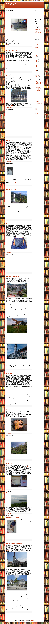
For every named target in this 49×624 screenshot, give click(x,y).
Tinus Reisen (19, 8)
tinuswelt (11, 4)
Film (8, 375)
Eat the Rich (9, 373)
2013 (36, 70)
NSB (7, 44)
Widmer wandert (37, 35)
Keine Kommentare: (10, 107)
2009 (36, 116)
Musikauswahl (9, 256)
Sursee (12, 571)
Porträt (9, 8)
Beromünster (8, 550)
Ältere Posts (30, 614)
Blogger (32, 620)
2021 (36, 60)
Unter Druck (9, 12)
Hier (27, 466)
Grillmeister (8, 409)
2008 (36, 117)
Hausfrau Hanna (37, 28)
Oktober (37, 76)
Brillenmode (8, 164)
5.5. (35, 41)
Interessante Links (24, 8)
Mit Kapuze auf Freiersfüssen (12, 517)
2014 (36, 69)
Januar (37, 113)
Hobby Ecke (13, 8)
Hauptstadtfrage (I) (10, 140)
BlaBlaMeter (8, 403)
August (37, 79)
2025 (36, 55)
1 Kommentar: (9, 185)
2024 (36, 56)
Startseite (19, 614)
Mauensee (9, 594)
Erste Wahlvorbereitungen (11, 50)
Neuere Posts (8, 614)
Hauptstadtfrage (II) (10, 75)
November (37, 75)
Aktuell (6, 8)
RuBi (7, 492)
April (37, 109)
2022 (36, 59)
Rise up (16, 182)
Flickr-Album (20, 367)
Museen (29, 8)
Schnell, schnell (9, 437)
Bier (16, 8)
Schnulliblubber (37, 47)
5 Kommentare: (9, 369)
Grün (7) (36, 38)
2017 (36, 65)
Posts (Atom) (12, 615)
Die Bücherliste (9, 463)
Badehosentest (9, 223)
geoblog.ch (37, 31)
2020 (36, 61)
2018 (36, 64)
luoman (26, 620)
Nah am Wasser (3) (38, 29)
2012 (36, 71)
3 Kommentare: (9, 46)
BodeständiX (37, 43)
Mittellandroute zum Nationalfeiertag (14, 543)
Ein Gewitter (9, 111)
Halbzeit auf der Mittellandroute (13, 276)
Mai (37, 108)
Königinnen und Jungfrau (11, 189)
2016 (36, 66)
